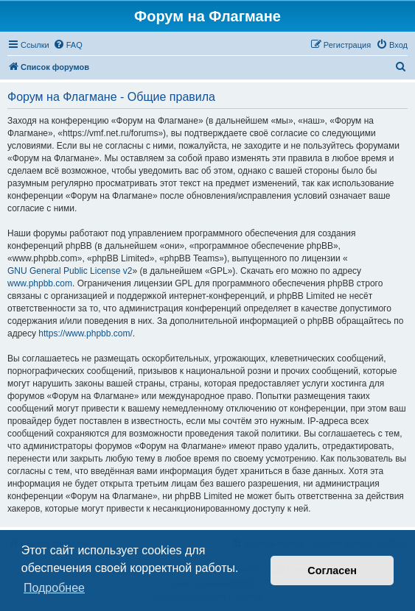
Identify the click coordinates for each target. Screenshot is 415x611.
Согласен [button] (332, 570)
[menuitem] (68, 45)
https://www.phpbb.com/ (85, 333)
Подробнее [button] (54, 588)
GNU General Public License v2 (69, 271)
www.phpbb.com (39, 283)
